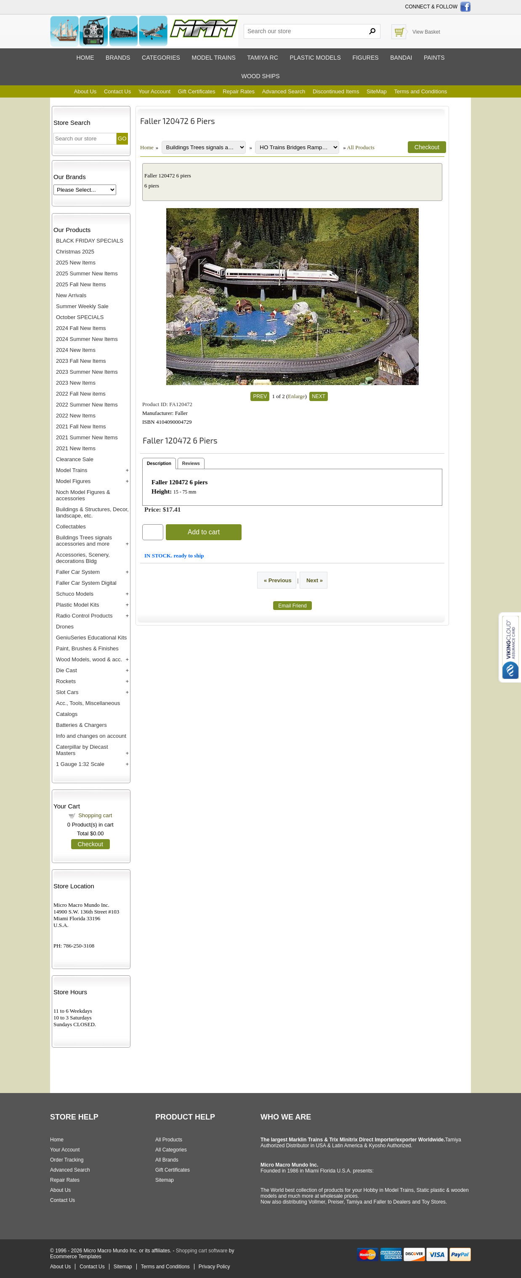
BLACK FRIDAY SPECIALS (89, 241)
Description (159, 463)
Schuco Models (74, 594)
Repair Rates (239, 91)
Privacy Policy (214, 1267)
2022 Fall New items (81, 394)
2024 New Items (76, 350)
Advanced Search (284, 91)
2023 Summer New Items (87, 372)
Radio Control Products (84, 616)
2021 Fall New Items (81, 426)
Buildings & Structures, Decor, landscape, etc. (92, 512)
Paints (434, 57)
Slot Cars (67, 692)
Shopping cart (95, 815)
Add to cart (204, 532)
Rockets (66, 681)
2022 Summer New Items (87, 404)
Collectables (71, 526)
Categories (161, 57)
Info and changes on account (91, 736)
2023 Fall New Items (81, 361)
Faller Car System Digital (86, 583)
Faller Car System (78, 572)
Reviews (191, 463)
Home (85, 57)
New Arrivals (71, 295)
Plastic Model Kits (77, 605)
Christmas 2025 (75, 251)
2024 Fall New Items (81, 328)
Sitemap (164, 1180)
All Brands (166, 1160)
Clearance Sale (74, 459)
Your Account (154, 91)
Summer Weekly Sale (82, 306)
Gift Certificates (196, 91)
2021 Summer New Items (87, 437)
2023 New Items (76, 383)
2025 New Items (76, 262)
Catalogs (66, 714)
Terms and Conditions (420, 91)
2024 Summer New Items (87, 339)
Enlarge (296, 396)
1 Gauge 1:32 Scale (80, 764)
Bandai (401, 57)
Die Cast (66, 670)
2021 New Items (76, 448)
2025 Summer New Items (87, 273)
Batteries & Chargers (81, 725)
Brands (118, 57)
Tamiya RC (262, 57)
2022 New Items (76, 415)
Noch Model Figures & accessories (83, 495)
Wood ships (260, 76)
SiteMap (377, 91)
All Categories (171, 1150)
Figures (365, 57)
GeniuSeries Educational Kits (91, 637)
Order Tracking (66, 1160)
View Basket (426, 32)
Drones (65, 626)
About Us (85, 91)
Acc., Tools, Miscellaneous (88, 703)
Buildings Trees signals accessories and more (84, 540)
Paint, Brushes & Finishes (87, 648)
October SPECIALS (80, 317)
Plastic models (315, 57)
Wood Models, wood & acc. (89, 659)
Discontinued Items (336, 91)
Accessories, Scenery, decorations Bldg (83, 558)
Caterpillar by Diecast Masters (82, 750)
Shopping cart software (202, 1251)
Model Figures (73, 481)
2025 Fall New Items (81, 284)
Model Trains (71, 470)
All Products (360, 147)
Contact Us (117, 91)
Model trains (213, 57)
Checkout (90, 844)
